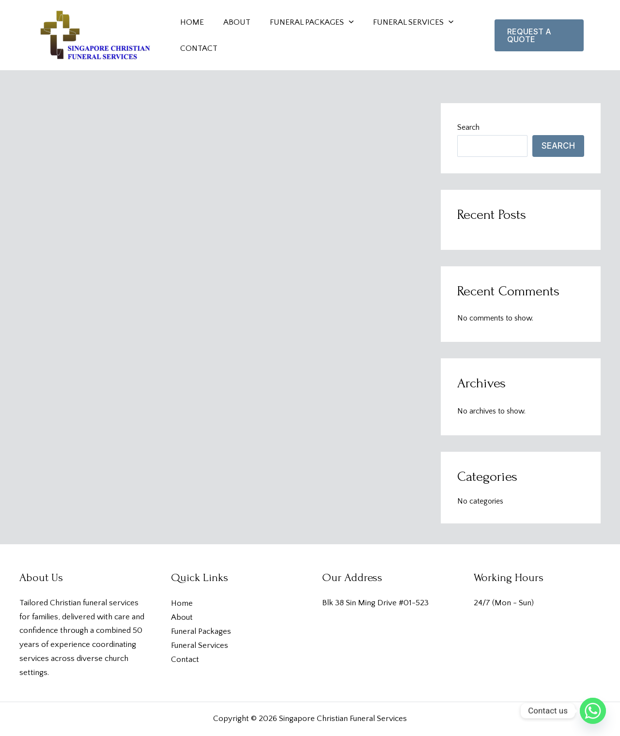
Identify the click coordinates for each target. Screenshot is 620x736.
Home (182, 603)
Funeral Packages (201, 631)
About (182, 617)
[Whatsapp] (593, 711)
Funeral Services (199, 645)
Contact (185, 659)
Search (468, 127)
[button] (538, 35)
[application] (341, 22)
